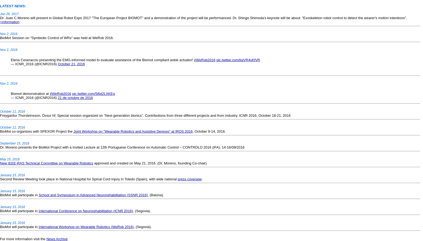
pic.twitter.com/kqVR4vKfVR (238, 60)
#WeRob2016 (204, 60)
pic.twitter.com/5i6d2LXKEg (93, 94)
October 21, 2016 (71, 64)
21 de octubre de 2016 (75, 98)
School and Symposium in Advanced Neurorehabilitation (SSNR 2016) (93, 195)
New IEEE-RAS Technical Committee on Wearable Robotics (46, 163)
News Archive (57, 239)
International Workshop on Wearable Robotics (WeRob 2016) (86, 227)
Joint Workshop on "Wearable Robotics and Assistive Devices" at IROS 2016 (133, 131)
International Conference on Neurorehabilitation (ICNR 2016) (86, 211)
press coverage (190, 179)
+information (9, 22)
